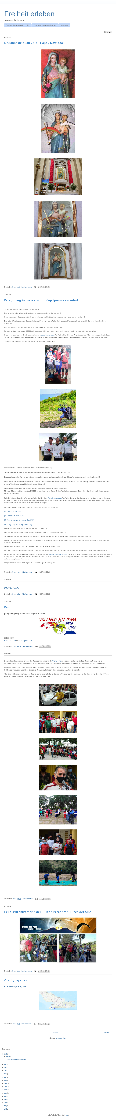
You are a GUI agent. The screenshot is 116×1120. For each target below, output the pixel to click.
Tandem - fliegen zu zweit (14, 25)
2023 (5, 1054)
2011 (5, 1093)
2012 (5, 1090)
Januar (8, 1057)
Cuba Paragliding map (15, 986)
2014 (5, 1083)
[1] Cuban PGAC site (12, 511)
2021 (5, 1064)
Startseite (55, 1032)
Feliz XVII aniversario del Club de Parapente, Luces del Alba (47, 912)
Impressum (64, 25)
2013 (5, 1087)
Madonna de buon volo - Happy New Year (34, 43)
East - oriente (10, 641)
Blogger (66, 1115)
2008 (5, 1099)
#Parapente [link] (56, 661)
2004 (5, 1103)
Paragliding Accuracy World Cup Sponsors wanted (41, 300)
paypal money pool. (48, 335)
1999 (5, 1106)
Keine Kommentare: (27, 287)
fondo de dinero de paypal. (57, 554)
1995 (5, 1109)
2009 (5, 1096)
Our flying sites (15, 980)
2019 (5, 1071)
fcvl (28, 25)
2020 (5, 1067)
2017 (5, 1077)
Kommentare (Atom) (61, 1038)
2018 (5, 1074)
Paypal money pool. (55, 498)
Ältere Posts (107, 1032)
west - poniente (25, 641)
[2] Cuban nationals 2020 (14, 516)
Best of (9, 607)
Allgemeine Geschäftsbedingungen (45, 25)
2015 (5, 1080)
